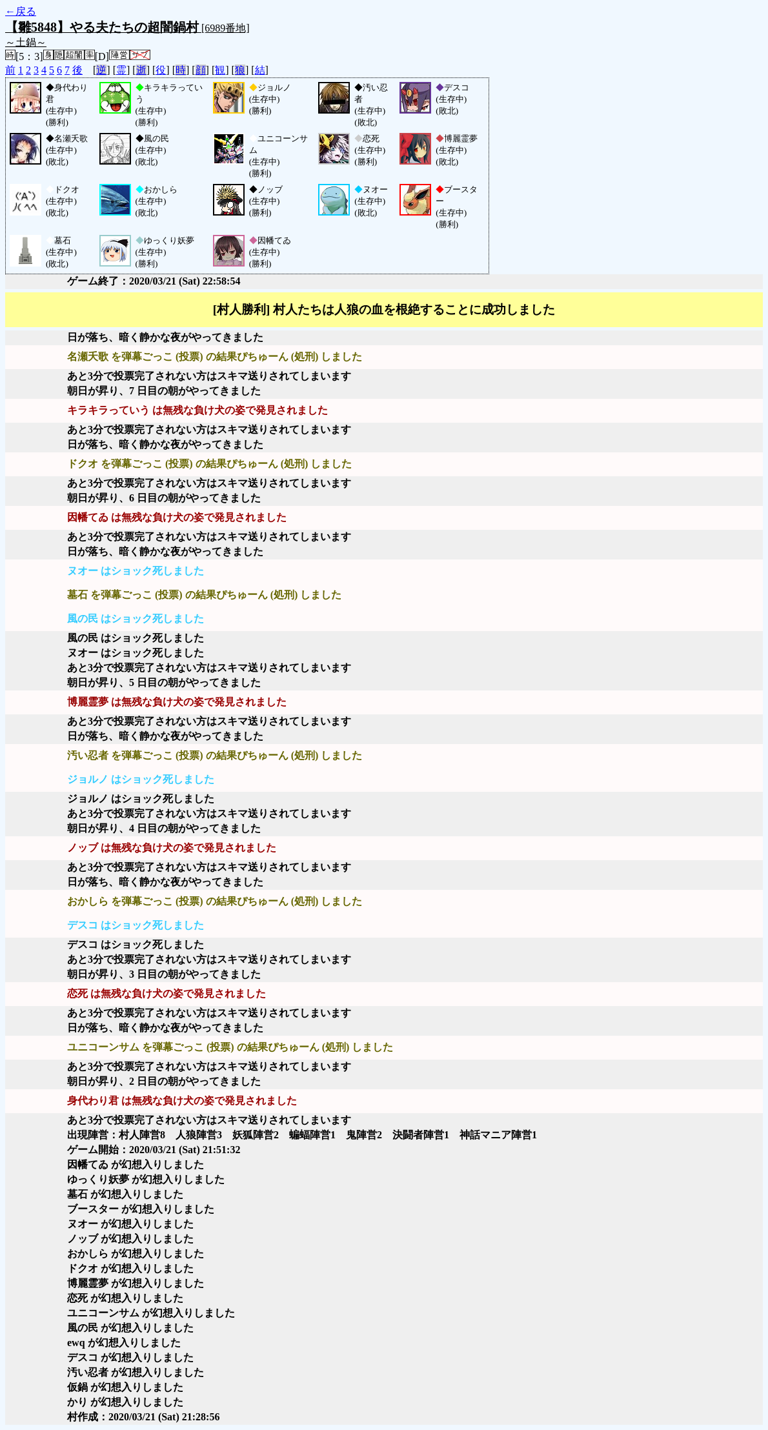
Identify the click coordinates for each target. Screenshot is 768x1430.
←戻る (20, 11)
